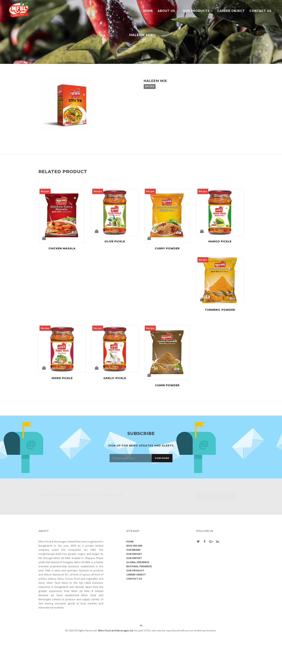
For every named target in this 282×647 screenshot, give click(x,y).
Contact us (260, 11)
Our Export (134, 554)
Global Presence (137, 562)
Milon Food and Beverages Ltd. (116, 630)
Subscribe (162, 458)
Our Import (134, 558)
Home (148, 11)
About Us (168, 11)
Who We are (134, 545)
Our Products (198, 11)
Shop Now (216, 496)
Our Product (135, 570)
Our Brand (133, 550)
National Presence (139, 566)
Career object (231, 11)
